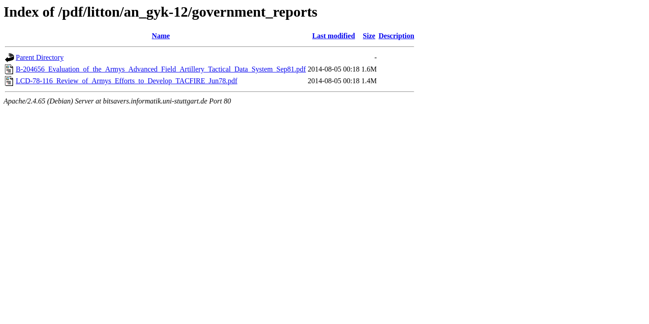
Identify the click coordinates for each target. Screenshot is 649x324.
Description (396, 36)
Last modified (333, 36)
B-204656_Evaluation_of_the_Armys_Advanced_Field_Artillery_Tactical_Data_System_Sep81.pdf (161, 69)
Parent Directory (40, 57)
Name (161, 36)
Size (369, 36)
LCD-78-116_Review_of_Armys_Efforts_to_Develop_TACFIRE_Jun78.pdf (127, 81)
